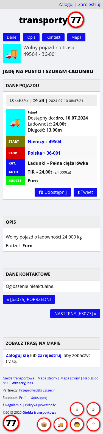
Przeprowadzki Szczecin (37, 390)
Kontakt (53, 37)
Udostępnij (53, 192)
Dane (11, 37)
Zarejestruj (89, 4)
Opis (31, 37)
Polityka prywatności (40, 405)
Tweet (85, 192)
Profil (23, 397)
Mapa (76, 37)
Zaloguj (66, 4)
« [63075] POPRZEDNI (29, 299)
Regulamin (13, 405)
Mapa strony (47, 378)
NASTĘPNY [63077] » (75, 314)
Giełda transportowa (18, 378)
